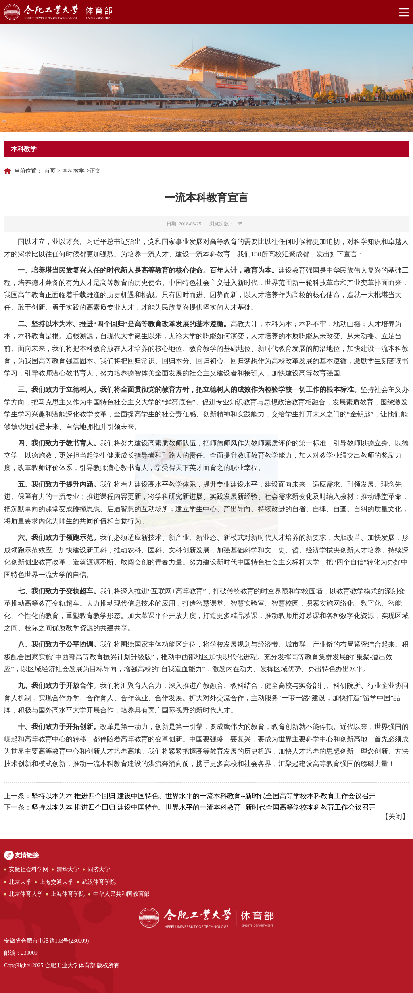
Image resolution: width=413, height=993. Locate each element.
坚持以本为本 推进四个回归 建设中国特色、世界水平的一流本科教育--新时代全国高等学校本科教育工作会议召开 (203, 796)
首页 (50, 171)
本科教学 (73, 171)
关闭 (395, 816)
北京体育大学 (26, 894)
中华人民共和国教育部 (121, 894)
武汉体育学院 (99, 882)
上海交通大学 (56, 882)
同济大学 (99, 869)
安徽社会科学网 (28, 869)
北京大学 (20, 882)
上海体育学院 (68, 894)
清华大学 (67, 869)
